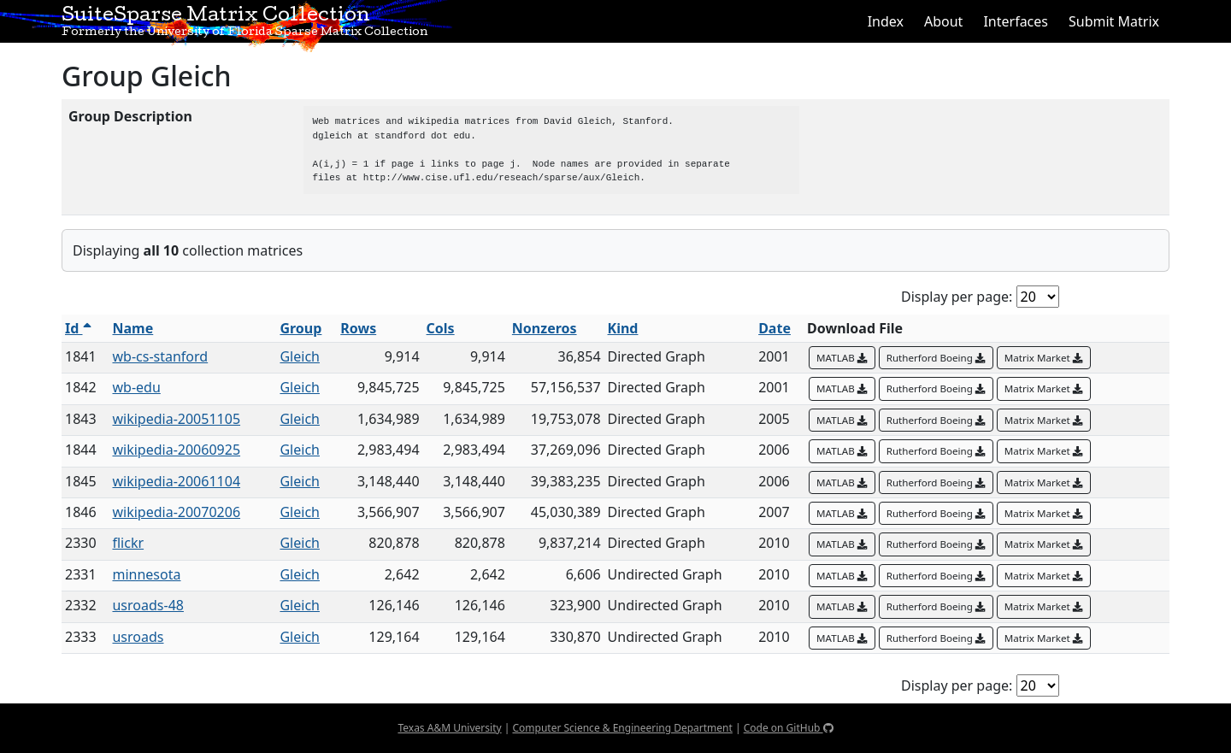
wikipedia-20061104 (176, 481)
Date (774, 328)
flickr (128, 542)
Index (886, 21)
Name (132, 328)
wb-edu (136, 387)
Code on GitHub (788, 728)
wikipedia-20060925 (176, 449)
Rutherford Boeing (936, 357)
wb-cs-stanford (160, 356)
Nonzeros (544, 328)
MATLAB (842, 357)
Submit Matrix (1114, 21)
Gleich (300, 356)
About (943, 21)
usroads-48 (147, 605)
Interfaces (1015, 21)
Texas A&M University (449, 728)
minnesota (146, 574)
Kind (623, 328)
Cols (441, 328)
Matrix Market (1043, 357)
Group (300, 328)
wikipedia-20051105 (176, 418)
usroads (137, 636)
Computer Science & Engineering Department (622, 728)
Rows (358, 328)
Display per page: (956, 296)
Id (78, 328)
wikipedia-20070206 (176, 512)
